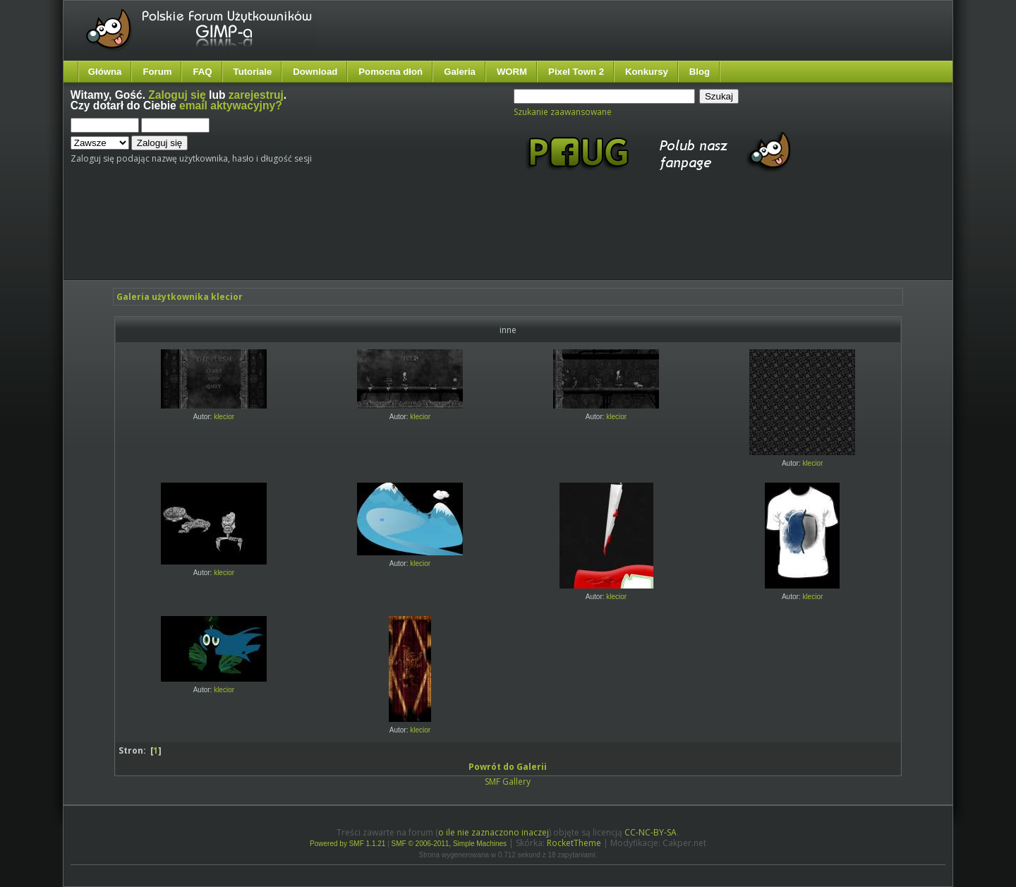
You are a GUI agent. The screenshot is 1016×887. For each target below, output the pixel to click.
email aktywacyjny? (230, 105)
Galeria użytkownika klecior (179, 297)
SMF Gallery (508, 782)
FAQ (202, 71)
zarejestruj (256, 95)
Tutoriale (253, 71)
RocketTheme (574, 843)
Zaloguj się (176, 95)
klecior (224, 417)
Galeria (460, 71)
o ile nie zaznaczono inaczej (493, 832)
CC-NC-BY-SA (650, 832)
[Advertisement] (335, 238)
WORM (512, 71)
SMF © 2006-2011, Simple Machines (449, 843)
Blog (699, 71)
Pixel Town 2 (576, 71)
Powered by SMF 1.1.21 (347, 843)
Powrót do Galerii (507, 767)
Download (315, 71)
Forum (157, 71)
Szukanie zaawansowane (563, 112)
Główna (105, 71)
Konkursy (646, 71)
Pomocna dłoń (390, 71)
